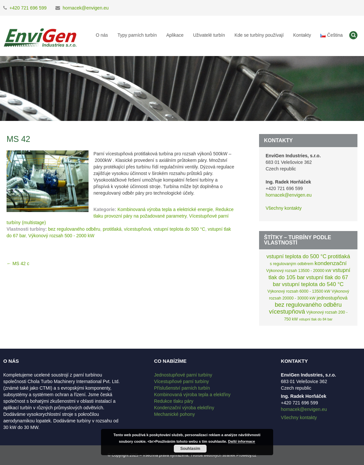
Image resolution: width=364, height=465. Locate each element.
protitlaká (112, 229)
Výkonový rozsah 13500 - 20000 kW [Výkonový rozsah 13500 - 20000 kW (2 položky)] (299, 270)
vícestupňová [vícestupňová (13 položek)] (287, 311)
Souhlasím (190, 448)
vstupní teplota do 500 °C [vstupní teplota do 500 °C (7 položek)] (296, 256)
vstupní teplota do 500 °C (179, 229)
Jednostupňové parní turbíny (183, 375)
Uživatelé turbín (209, 35)
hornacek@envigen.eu (86, 7)
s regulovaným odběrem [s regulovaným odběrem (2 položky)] (291, 264)
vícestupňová (137, 229)
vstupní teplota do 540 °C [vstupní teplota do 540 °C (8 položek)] (312, 284)
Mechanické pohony (174, 414)
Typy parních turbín (137, 35)
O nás (102, 35)
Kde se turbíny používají (259, 35)
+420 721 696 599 (28, 7)
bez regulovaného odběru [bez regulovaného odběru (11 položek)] (308, 304)
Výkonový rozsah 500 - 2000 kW (61, 235)
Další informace (241, 441)
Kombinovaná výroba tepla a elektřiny (192, 394)
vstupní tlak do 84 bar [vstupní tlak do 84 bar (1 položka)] (316, 319)
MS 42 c (18, 263)
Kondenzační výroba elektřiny (184, 407)
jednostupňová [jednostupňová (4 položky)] (332, 297)
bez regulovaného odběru (74, 229)
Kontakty (302, 35)
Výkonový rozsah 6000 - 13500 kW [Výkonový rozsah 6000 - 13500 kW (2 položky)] (298, 291)
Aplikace (175, 35)
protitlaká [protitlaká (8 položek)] (339, 256)
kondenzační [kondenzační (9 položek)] (330, 263)
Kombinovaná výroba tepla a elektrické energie (165, 209)
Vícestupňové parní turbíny (181, 381)
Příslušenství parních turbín (182, 388)
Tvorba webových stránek (213, 455)
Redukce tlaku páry (173, 401)
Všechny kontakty (284, 208)
